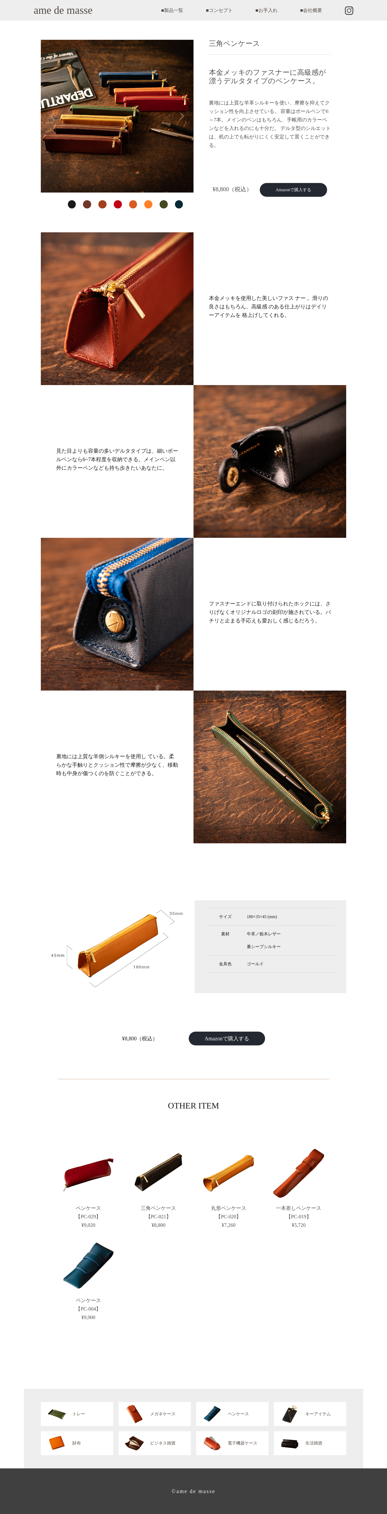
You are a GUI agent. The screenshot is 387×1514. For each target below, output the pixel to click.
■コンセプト (219, 10)
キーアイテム (302, 1414)
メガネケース (146, 1414)
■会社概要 (311, 10)
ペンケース (222, 1414)
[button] (52, 116)
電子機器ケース (226, 1443)
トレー (63, 1414)
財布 (61, 1443)
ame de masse (63, 10)
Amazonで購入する (293, 189)
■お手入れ (267, 10)
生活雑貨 (298, 1443)
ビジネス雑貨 (146, 1443)
